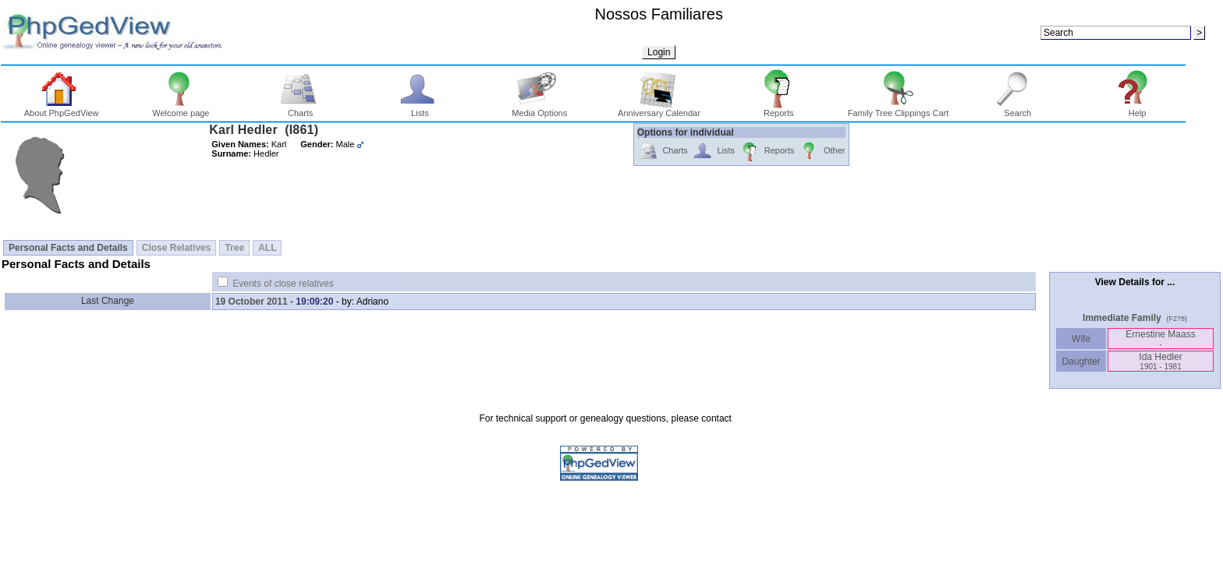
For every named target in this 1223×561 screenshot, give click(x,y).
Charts (300, 109)
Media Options (539, 109)
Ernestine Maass (1160, 338)
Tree (234, 247)
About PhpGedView (61, 109)
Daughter (1081, 361)
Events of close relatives (282, 283)
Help (1137, 109)
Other (822, 151)
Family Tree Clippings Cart (898, 109)
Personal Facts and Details (68, 247)
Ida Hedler (1160, 361)
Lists (420, 109)
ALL (267, 247)
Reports (779, 109)
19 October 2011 (251, 301)
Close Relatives (176, 247)
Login (658, 52)
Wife (1081, 338)
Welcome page (180, 109)
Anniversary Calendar (659, 109)
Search (1017, 109)
